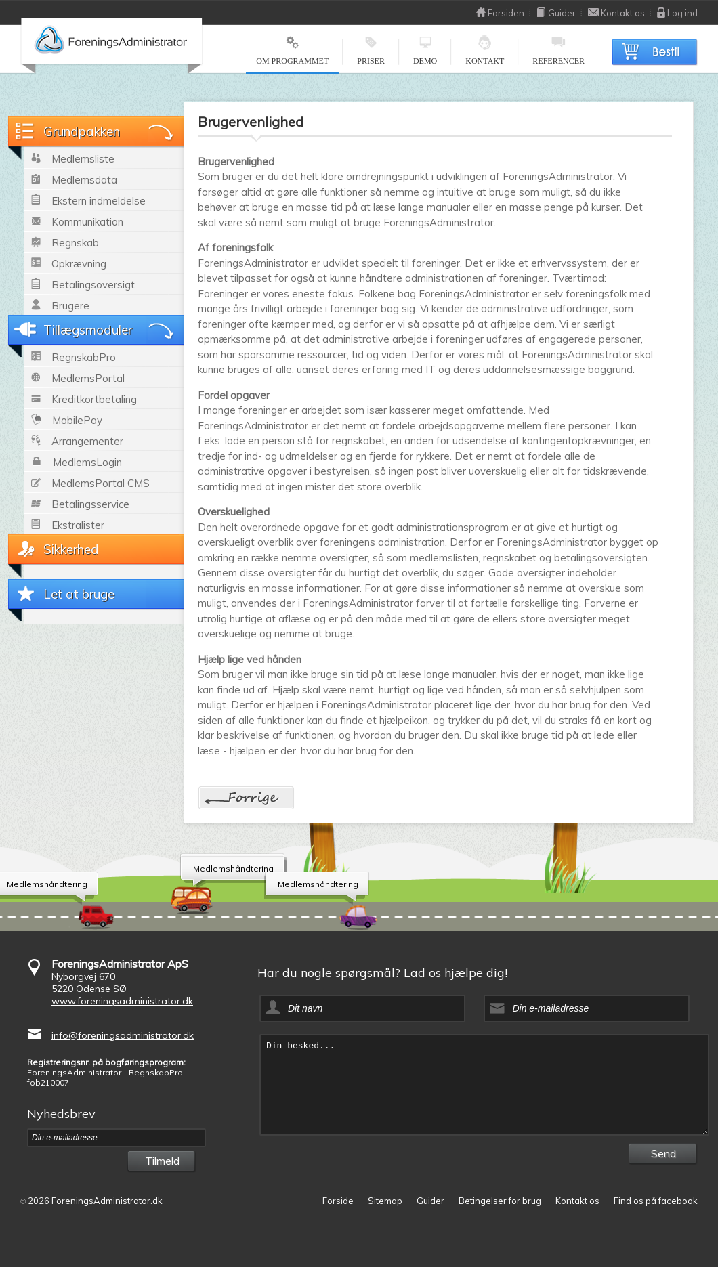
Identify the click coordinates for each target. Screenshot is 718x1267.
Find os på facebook (656, 1200)
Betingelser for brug (500, 1200)
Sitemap (385, 1200)
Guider (556, 12)
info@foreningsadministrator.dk (122, 1035)
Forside (338, 1200)
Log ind (677, 12)
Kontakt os (616, 12)
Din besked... (484, 1085)
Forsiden (500, 12)
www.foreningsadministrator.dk (122, 1001)
